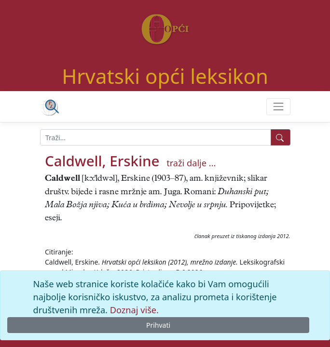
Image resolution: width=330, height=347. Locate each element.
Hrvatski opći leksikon (165, 76)
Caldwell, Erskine (102, 161)
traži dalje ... (191, 163)
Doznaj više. (134, 310)
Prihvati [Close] (158, 325)
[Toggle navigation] (278, 106)
